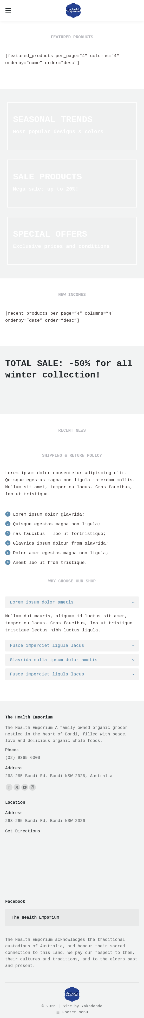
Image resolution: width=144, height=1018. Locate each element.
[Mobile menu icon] (8, 10)
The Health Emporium (35, 917)
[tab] (72, 602)
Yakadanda (91, 1006)
